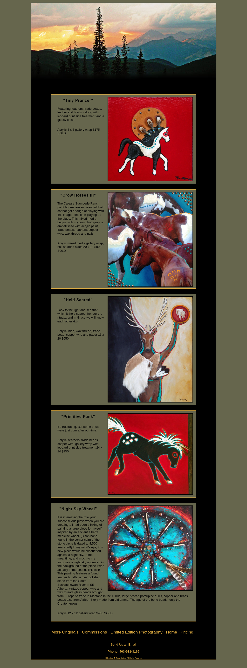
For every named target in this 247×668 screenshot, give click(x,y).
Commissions (94, 632)
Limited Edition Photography (136, 632)
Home (171, 632)
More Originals (64, 632)
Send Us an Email (124, 644)
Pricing (187, 632)
